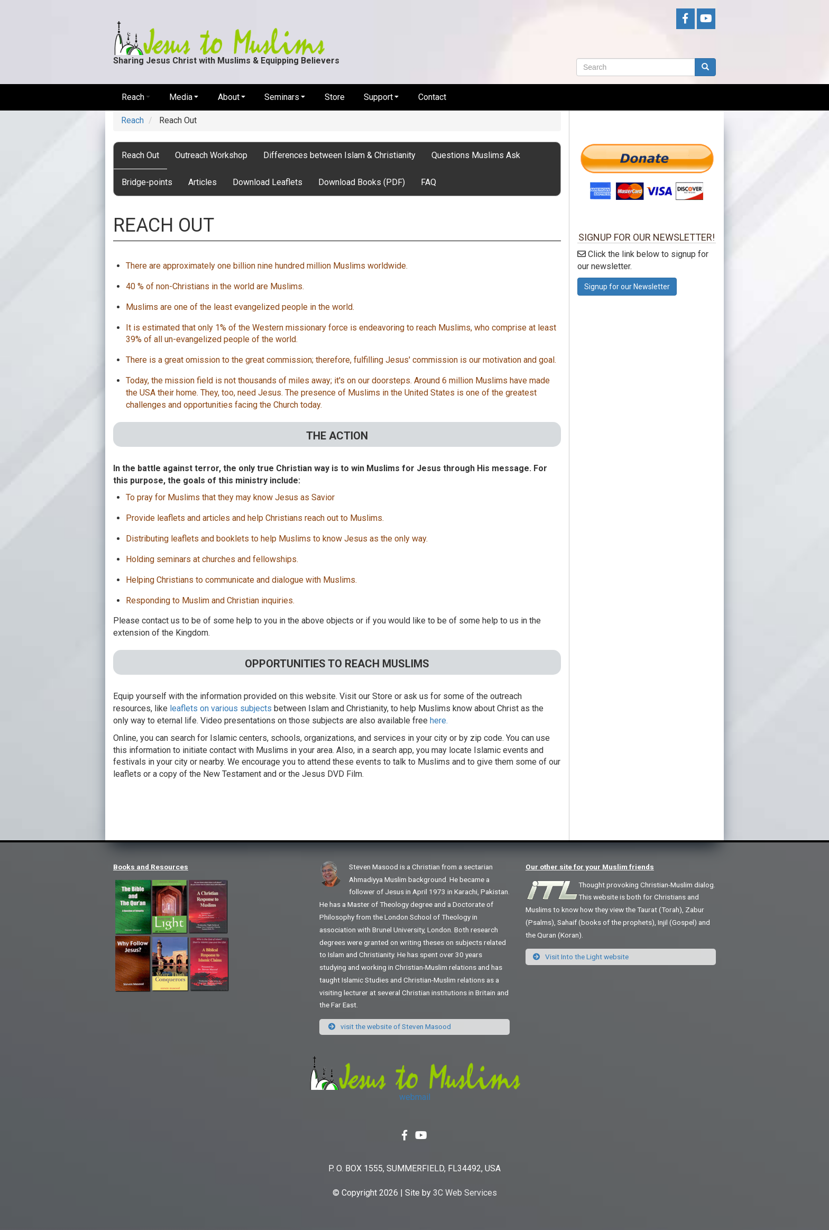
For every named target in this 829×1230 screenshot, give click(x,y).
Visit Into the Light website (581, 956)
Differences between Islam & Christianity (339, 155)
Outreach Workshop (211, 155)
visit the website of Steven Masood (389, 1026)
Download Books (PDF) (361, 182)
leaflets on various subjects (221, 708)
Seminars (281, 97)
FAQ (428, 182)
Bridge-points (147, 182)
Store (335, 97)
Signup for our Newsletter (627, 286)
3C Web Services (465, 1193)
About (229, 97)
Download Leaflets (267, 182)
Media (180, 97)
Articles (202, 182)
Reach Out (140, 155)
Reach (133, 97)
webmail (414, 1097)
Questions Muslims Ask (475, 155)
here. (439, 720)
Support (378, 97)
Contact (432, 97)
